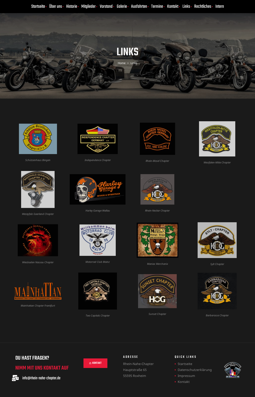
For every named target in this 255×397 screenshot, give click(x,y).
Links (186, 6)
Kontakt (172, 6)
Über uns (55, 6)
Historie (71, 6)
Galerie (122, 6)
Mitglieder (88, 6)
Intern (219, 6)
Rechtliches (202, 6)
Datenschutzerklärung (195, 370)
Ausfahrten (139, 6)
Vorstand (106, 6)
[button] (95, 363)
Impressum (186, 376)
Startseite (38, 6)
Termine (157, 6)
